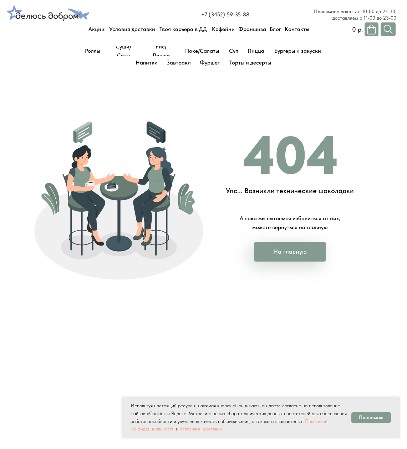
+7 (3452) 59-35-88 (225, 14)
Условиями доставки (201, 429)
